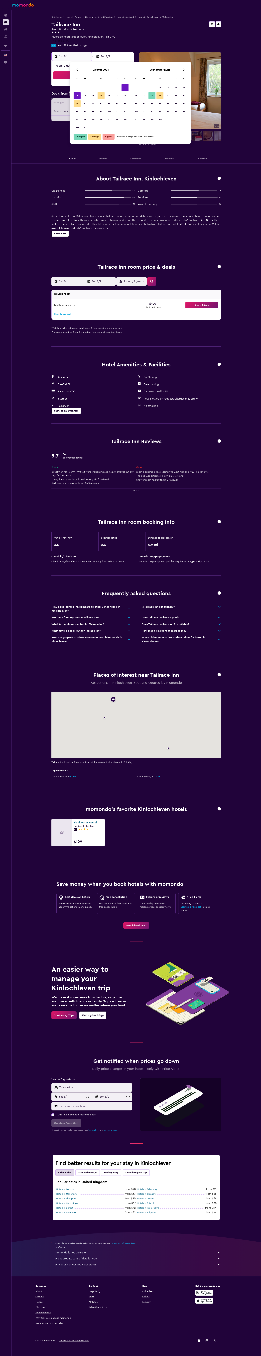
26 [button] (101, 119)
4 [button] (93, 95)
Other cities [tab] (64, 1172)
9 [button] (77, 103)
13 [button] (109, 103)
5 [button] (101, 95)
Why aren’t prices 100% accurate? (138, 1265)
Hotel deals (56, 17)
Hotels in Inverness (66, 1212)
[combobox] (95, 1087)
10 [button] (85, 103)
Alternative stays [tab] (87, 1172)
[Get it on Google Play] (204, 1293)
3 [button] (85, 95)
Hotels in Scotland (125, 17)
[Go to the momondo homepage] (23, 5)
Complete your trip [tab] (136, 1172)
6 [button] (109, 95)
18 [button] (93, 111)
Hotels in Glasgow (146, 1194)
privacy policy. (110, 1130)
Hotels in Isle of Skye (148, 1208)
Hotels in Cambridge (67, 1203)
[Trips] (5, 45)
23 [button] (77, 119)
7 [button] (117, 95)
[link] (136, 925)
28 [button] (117, 119)
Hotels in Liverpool (66, 1199)
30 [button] (77, 127)
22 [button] (125, 111)
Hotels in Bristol (145, 1203)
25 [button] (93, 119)
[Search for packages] (5, 36)
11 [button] (93, 103)
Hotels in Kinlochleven (148, 17)
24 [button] (85, 119)
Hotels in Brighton (146, 1212)
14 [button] (117, 103)
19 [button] (101, 111)
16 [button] (77, 111)
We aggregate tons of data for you (138, 1259)
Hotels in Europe (73, 17)
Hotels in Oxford (145, 1199)
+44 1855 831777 (61, 40)
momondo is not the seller (138, 1253)
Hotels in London (65, 1189)
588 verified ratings (75, 45)
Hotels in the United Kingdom (99, 17)
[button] (5, 5)
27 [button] (109, 119)
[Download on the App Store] (204, 1301)
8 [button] (125, 95)
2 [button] (77, 95)
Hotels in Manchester (67, 1194)
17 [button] (85, 111)
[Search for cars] (5, 29)
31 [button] (85, 127)
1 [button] (125, 87)
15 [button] (125, 103)
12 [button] (101, 103)
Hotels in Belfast (64, 1208)
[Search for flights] (5, 15)
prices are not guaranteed (123, 1243)
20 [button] (109, 111)
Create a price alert (190, 907)
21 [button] (117, 111)
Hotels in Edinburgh (147, 1189)
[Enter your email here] (95, 1106)
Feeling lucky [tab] (111, 1172)
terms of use (94, 1130)
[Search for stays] (5, 22)
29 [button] (125, 119)
